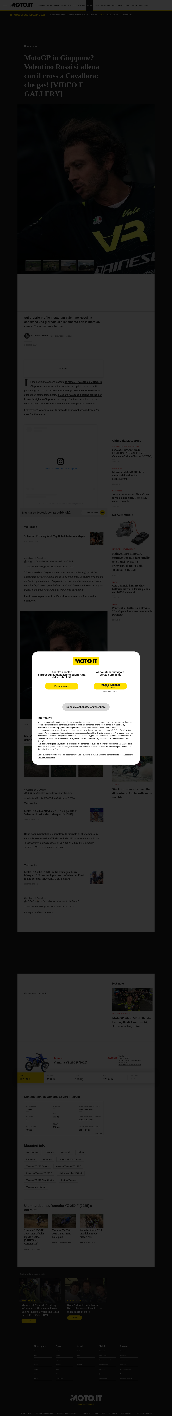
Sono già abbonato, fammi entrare (85, 707)
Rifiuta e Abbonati (110, 686)
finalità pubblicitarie (112, 736)
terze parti (79, 730)
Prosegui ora (61, 686)
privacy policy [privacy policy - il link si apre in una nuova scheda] (115, 722)
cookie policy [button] (111, 728)
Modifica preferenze (46, 758)
